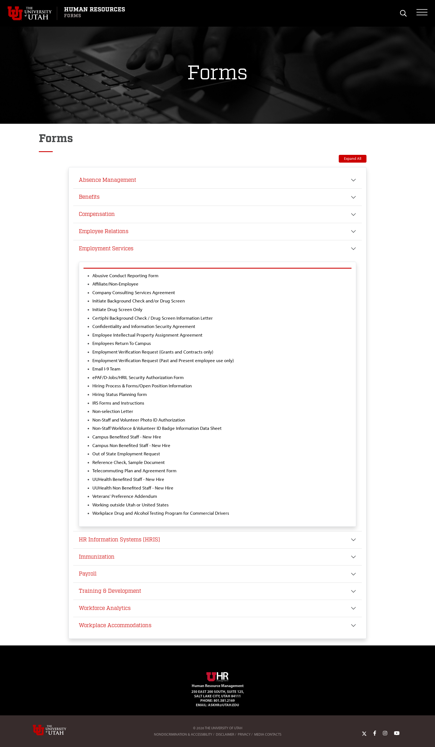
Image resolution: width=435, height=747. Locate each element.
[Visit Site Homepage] (217, 676)
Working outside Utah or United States (130, 505)
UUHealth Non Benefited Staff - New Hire (132, 488)
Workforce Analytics (105, 608)
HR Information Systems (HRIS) (119, 539)
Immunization (97, 557)
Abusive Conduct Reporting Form (125, 275)
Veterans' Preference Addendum (124, 496)
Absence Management (107, 180)
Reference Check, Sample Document (128, 462)
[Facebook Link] (374, 733)
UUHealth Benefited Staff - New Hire (128, 479)
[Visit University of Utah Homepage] (32, 13)
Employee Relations (103, 231)
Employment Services (106, 248)
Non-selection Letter (112, 411)
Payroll (88, 574)
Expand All (352, 158)
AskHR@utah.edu (223, 705)
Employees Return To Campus (121, 343)
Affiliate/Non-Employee (115, 284)
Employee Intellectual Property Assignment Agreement (147, 335)
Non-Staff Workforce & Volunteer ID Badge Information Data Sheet (157, 428)
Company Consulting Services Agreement (133, 292)
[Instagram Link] (385, 733)
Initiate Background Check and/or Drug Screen (138, 301)
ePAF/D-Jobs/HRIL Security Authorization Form (138, 377)
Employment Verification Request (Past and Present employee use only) (163, 360)
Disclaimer (225, 734)
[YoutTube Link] (396, 733)
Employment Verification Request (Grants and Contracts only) (152, 352)
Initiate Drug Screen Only (117, 309)
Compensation (97, 214)
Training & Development (110, 591)
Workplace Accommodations (115, 625)
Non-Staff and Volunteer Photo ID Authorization (138, 420)
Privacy (244, 734)
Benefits (89, 197)
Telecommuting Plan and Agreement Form (134, 470)
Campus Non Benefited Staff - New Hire (131, 445)
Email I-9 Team (106, 369)
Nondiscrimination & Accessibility (183, 734)
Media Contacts (267, 734)
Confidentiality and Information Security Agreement (143, 326)
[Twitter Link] (364, 733)
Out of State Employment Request (126, 453)
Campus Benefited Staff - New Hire (126, 437)
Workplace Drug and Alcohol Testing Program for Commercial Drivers (160, 513)
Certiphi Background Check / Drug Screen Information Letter (152, 318)
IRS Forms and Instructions (118, 403)
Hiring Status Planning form (119, 394)
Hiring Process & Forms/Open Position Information (142, 385)
